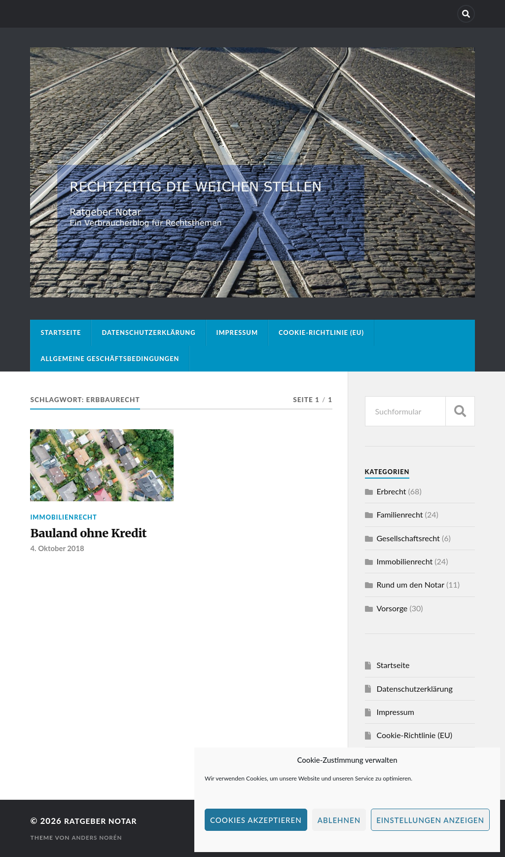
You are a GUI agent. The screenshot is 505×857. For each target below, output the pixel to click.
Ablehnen (339, 820)
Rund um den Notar (410, 584)
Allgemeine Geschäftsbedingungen (109, 359)
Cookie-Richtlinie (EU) (321, 332)
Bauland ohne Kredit (93, 534)
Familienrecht (400, 514)
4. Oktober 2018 (58, 550)
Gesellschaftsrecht (408, 538)
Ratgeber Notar (104, 821)
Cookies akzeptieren (256, 820)
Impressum (237, 332)
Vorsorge (392, 608)
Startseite (60, 332)
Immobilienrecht (63, 517)
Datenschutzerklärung (148, 332)
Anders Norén (98, 837)
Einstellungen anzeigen (430, 820)
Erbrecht (391, 491)
